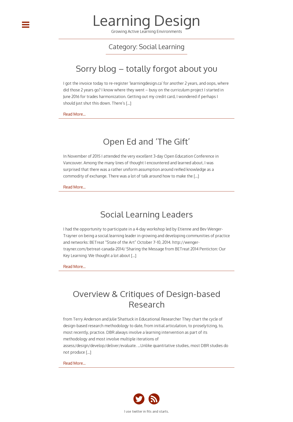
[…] (128, 103)
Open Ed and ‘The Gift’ (146, 141)
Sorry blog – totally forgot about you (146, 68)
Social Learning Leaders (146, 214)
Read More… (74, 114)
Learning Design (146, 20)
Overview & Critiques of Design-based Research (146, 299)
